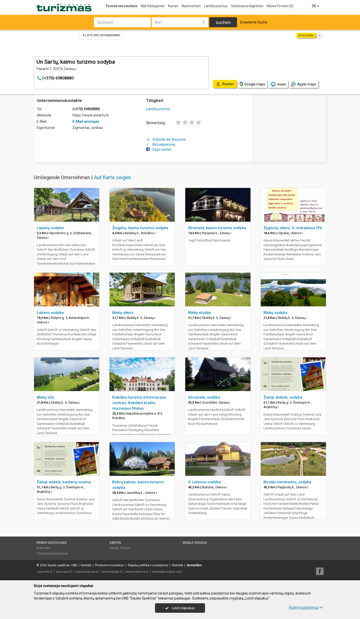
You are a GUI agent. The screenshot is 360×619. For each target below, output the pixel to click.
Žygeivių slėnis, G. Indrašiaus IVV (293, 228)
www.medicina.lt (137, 572)
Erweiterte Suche (254, 22)
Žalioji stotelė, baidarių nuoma (64, 482)
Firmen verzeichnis (122, 6)
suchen (223, 22)
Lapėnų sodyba (50, 228)
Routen (125, 548)
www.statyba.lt (112, 572)
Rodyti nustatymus (306, 608)
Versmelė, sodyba (204, 397)
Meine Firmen (280, 6)
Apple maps (303, 84)
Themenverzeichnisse (52, 553)
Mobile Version (195, 543)
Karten (173, 6)
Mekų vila (45, 397)
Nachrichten (191, 6)
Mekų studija (199, 312)
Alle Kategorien (153, 6)
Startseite (43, 548)
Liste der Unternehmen (101, 35)
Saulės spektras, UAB (62, 565)
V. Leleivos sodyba (204, 482)
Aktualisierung (160, 144)
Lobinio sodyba (50, 312)
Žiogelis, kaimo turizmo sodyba (140, 228)
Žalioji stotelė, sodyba (283, 397)
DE (316, 6)
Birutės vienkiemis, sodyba (287, 482)
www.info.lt (44, 572)
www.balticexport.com (167, 572)
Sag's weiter (159, 149)
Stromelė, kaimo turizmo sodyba (217, 228)
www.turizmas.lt (87, 572)
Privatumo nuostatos (109, 565)
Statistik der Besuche (166, 139)
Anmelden (194, 565)
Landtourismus (216, 6)
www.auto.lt (64, 572)
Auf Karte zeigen (112, 177)
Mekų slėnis (122, 312)
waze (278, 84)
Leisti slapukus (180, 608)
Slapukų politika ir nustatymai (148, 565)
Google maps (252, 84)
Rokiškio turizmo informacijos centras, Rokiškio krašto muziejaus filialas (139, 403)
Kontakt (86, 565)
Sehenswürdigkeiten (247, 6)
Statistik (177, 565)
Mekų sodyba (275, 312)
